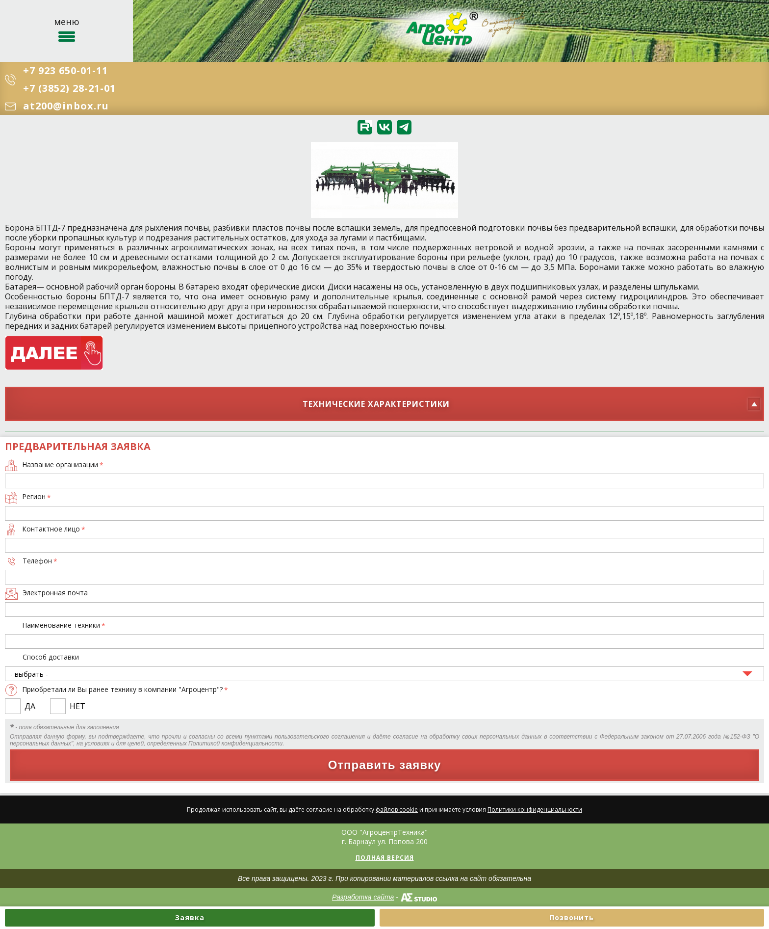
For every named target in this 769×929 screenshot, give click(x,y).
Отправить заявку (384, 764)
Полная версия (385, 857)
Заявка (190, 917)
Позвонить (571, 917)
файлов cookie (397, 809)
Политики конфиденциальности (534, 809)
